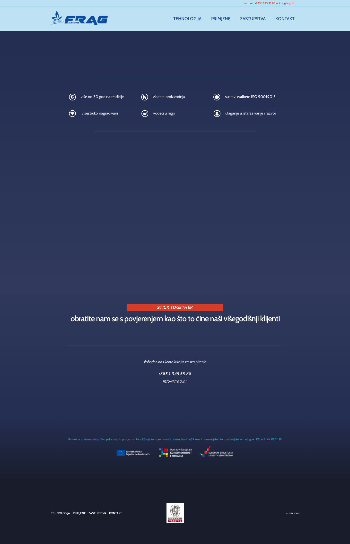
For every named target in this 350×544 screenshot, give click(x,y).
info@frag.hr (287, 3)
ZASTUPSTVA (254, 18)
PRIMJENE (223, 18)
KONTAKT (285, 18)
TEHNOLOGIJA (191, 18)
